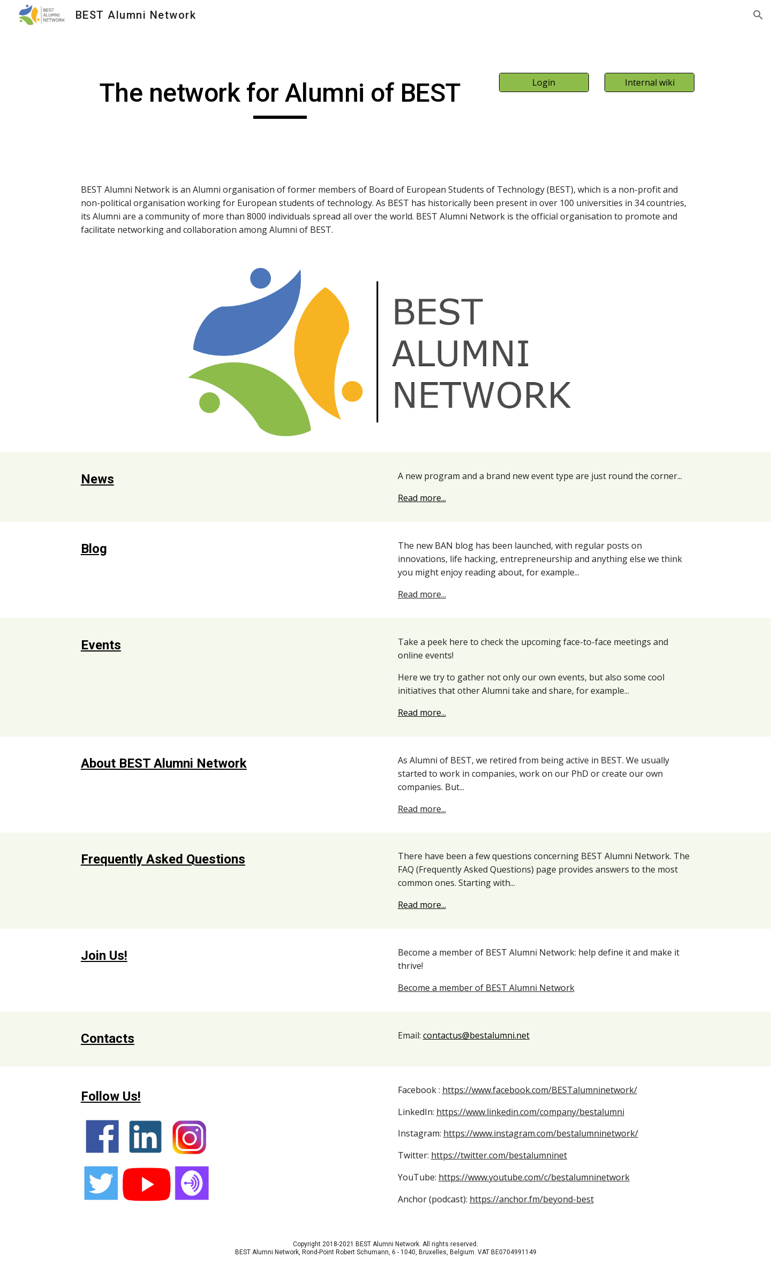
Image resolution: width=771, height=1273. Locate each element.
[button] (758, 15)
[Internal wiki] (649, 82)
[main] (280, 98)
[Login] (544, 82)
